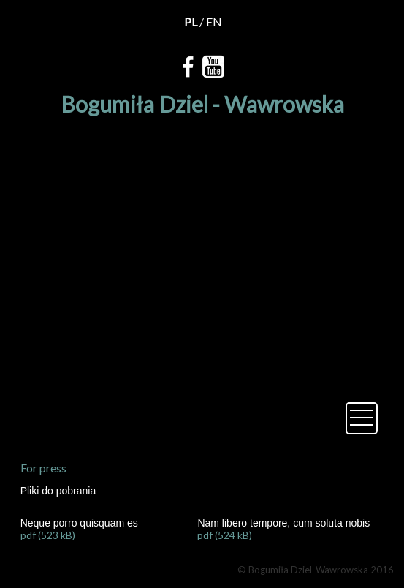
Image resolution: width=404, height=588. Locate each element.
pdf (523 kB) (47, 535)
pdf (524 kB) (224, 535)
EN (214, 22)
